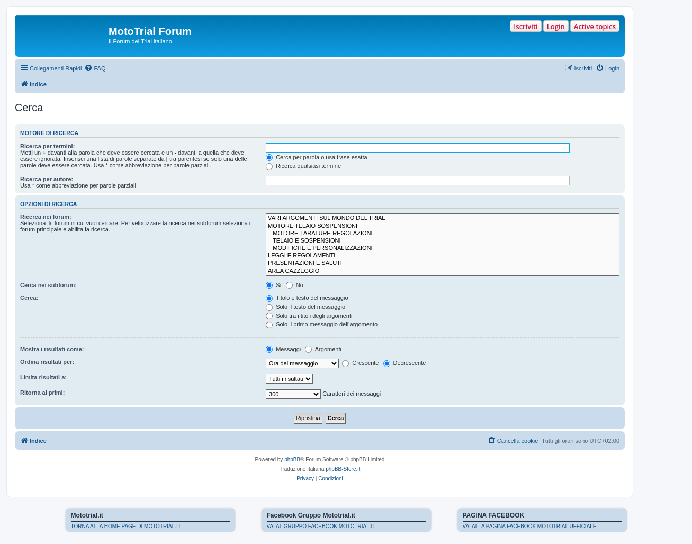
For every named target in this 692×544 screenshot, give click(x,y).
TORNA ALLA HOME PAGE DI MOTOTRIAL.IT (126, 526)
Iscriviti (525, 26)
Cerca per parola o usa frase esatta (316, 157)
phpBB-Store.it (343, 469)
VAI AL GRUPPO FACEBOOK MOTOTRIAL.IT (321, 526)
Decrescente (404, 363)
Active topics (595, 26)
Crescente (360, 363)
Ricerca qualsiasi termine (303, 166)
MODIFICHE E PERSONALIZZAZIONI (442, 248)
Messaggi (283, 349)
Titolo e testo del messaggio (307, 298)
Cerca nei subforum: (48, 285)
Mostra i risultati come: (52, 349)
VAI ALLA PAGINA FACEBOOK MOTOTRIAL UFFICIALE (530, 526)
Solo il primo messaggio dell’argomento (322, 324)
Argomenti (323, 349)
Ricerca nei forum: (45, 216)
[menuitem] (94, 68)
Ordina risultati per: (47, 362)
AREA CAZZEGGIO (442, 271)
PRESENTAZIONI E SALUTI (442, 263)
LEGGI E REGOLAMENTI (442, 256)
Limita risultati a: (43, 377)
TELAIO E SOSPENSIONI (442, 241)
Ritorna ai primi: (42, 392)
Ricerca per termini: (47, 146)
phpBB (292, 459)
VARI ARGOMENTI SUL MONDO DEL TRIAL (442, 218)
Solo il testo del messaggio (305, 307)
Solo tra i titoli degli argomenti (309, 316)
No (294, 285)
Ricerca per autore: (46, 179)
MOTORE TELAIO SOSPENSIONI (442, 226)
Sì (273, 285)
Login (556, 26)
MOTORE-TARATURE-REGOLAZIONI (442, 233)
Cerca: (29, 298)
